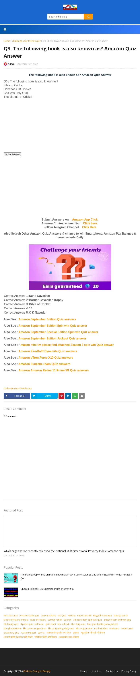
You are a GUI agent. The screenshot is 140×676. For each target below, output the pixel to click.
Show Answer (12, 154)
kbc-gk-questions (12, 628)
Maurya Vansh (121, 615)
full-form (39, 624)
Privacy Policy (128, 671)
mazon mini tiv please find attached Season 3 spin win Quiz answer (67, 344)
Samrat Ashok (55, 619)
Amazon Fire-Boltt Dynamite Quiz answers (47, 351)
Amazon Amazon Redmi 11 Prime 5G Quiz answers (53, 370)
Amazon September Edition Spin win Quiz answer (52, 325)
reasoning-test (28, 632)
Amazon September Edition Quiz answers (47, 319)
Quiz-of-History (38, 619)
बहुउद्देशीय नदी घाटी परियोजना (93, 632)
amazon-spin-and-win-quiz (117, 619)
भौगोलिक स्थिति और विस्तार (45, 637)
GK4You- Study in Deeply (36, 671)
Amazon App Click (85, 219)
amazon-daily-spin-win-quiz (87, 619)
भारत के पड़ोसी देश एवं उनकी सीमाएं (18, 637)
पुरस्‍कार (76, 632)
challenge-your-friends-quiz (26, 41)
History (71, 615)
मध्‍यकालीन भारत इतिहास (69, 637)
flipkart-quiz (26, 624)
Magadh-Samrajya (102, 615)
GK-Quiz (62, 615)
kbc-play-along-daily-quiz (61, 628)
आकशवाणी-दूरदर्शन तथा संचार (58, 632)
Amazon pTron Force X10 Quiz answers (45, 357)
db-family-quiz (11, 624)
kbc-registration (84, 628)
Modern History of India (16, 619)
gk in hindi (50, 624)
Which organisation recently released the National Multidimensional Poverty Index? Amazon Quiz (64, 551)
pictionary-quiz (11, 632)
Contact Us (112, 671)
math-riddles (101, 628)
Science (67, 619)
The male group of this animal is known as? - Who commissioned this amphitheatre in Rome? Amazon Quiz (76, 576)
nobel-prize (127, 628)
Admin (11, 63)
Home (7, 41)
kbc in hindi (63, 624)
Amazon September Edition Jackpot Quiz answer (52, 338)
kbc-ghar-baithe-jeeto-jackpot (102, 624)
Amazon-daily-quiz (29, 615)
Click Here (89, 227)
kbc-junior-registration (34, 628)
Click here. (90, 223)
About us (96, 671)
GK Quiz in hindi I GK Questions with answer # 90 (47, 588)
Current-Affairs (48, 615)
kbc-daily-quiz (78, 624)
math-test (114, 628)
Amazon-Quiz (11, 615)
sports (41, 632)
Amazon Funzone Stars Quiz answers (44, 364)
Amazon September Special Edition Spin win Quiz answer (58, 332)
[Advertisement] (70, 126)
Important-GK (84, 615)
